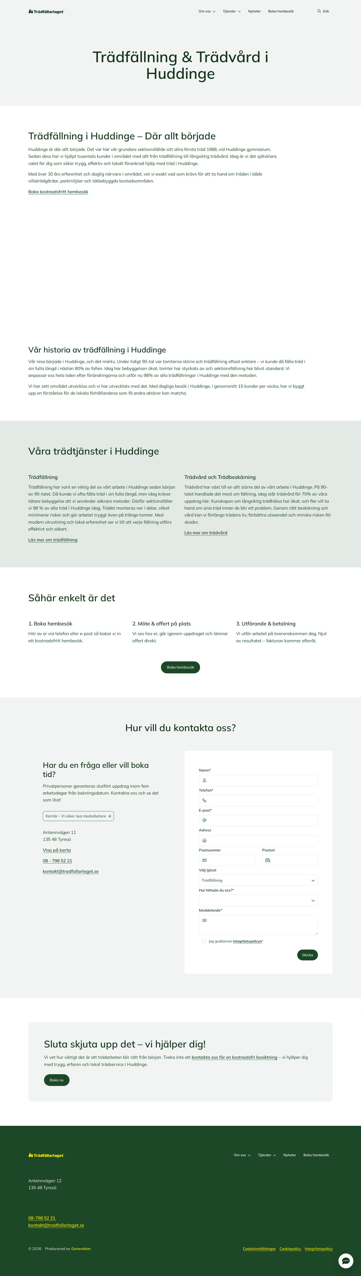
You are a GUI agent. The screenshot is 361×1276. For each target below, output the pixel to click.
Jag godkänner (236, 941)
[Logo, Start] (46, 11)
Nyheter (254, 11)
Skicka (307, 955)
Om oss (207, 11)
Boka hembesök (281, 11)
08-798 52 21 (42, 1218)
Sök (323, 11)
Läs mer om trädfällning (53, 540)
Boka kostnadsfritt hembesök (58, 191)
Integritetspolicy (319, 1248)
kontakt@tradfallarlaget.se (71, 871)
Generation (80, 1248)
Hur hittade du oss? (216, 890)
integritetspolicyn (247, 941)
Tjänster (232, 11)
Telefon (206, 790)
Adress (205, 830)
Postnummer (210, 850)
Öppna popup (345, 1260)
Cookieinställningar (259, 1248)
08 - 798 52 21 (57, 860)
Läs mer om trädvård (205, 532)
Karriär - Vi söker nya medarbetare (78, 816)
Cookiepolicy (290, 1248)
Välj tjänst (207, 870)
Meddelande (210, 910)
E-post (205, 810)
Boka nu (57, 1080)
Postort (268, 850)
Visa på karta (57, 850)
